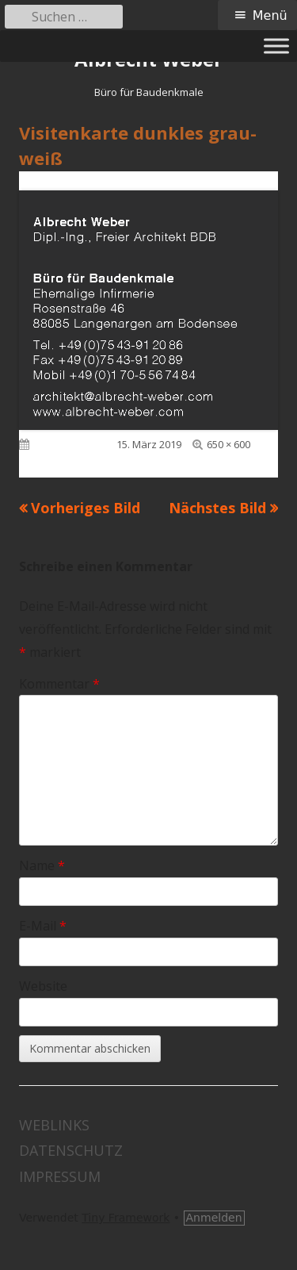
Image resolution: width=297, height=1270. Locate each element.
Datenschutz (71, 1150)
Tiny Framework (125, 1217)
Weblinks (54, 1124)
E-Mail (43, 925)
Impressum (60, 1176)
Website (43, 986)
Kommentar (59, 684)
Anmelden (214, 1217)
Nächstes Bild (217, 507)
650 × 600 (228, 444)
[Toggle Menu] (276, 45)
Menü (270, 15)
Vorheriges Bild (85, 507)
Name (42, 865)
